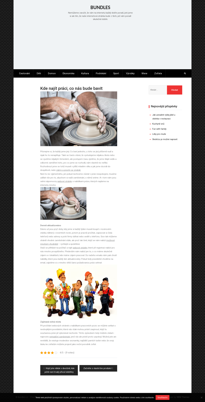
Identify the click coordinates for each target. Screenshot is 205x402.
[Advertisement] (102, 44)
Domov (52, 73)
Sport (116, 73)
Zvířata (158, 73)
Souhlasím (162, 397)
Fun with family (159, 129)
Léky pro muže (159, 134)
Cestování (24, 73)
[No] (201, 397)
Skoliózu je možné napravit (164, 139)
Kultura (85, 73)
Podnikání (101, 73)
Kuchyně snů (158, 124)
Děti (39, 73)
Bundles (100, 7)
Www (144, 73)
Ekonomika (68, 73)
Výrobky (130, 73)
